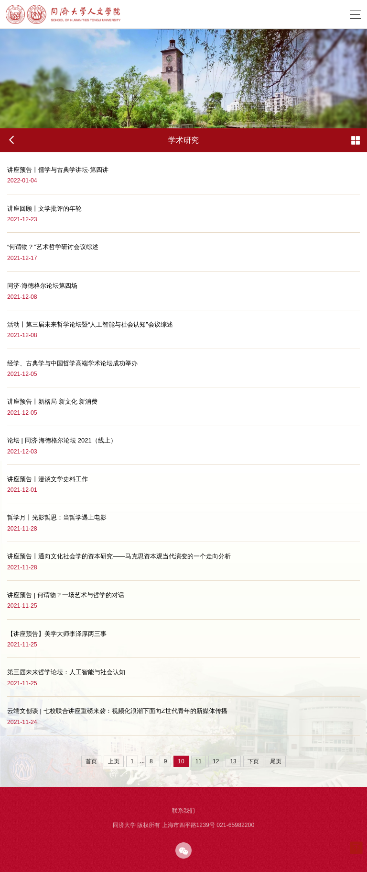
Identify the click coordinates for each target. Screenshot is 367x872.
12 (216, 761)
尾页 (275, 761)
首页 (91, 761)
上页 (113, 761)
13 (233, 761)
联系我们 (183, 810)
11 (198, 761)
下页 (253, 761)
